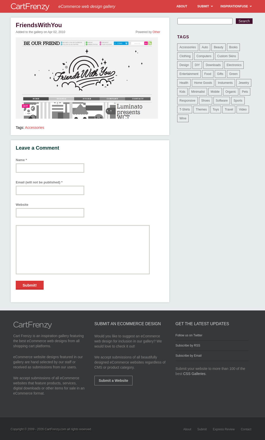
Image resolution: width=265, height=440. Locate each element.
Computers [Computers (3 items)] (203, 56)
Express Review (224, 429)
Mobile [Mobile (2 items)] (215, 91)
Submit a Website (113, 381)
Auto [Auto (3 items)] (205, 47)
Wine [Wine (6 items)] (182, 118)
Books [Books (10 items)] (233, 47)
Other (156, 32)
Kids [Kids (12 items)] (182, 91)
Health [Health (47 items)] (183, 83)
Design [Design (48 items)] (184, 65)
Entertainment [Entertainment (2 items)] (188, 74)
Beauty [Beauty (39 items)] (218, 47)
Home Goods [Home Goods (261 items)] (203, 83)
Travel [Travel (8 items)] (229, 109)
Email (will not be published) (39, 182)
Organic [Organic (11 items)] (230, 91)
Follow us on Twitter (188, 335)
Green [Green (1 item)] (233, 74)
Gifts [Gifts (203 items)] (220, 74)
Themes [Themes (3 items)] (201, 109)
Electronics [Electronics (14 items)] (234, 65)
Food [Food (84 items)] (207, 74)
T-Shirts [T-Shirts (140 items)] (184, 109)
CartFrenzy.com (55, 429)
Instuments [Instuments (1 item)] (225, 83)
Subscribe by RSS (187, 345)
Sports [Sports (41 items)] (238, 100)
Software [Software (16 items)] (222, 100)
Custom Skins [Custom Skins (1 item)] (226, 56)
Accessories (34, 127)
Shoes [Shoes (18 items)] (205, 100)
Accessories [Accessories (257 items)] (187, 47)
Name (21, 160)
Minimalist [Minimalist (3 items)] (198, 91)
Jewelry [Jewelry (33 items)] (244, 83)
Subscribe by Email (188, 355)
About (187, 429)
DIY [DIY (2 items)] (197, 65)
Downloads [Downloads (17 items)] (213, 65)
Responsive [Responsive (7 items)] (187, 100)
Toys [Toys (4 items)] (216, 109)
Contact (246, 429)
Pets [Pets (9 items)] (245, 91)
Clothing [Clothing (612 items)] (185, 56)
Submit (202, 429)
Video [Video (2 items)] (242, 109)
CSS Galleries (194, 374)
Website (22, 205)
